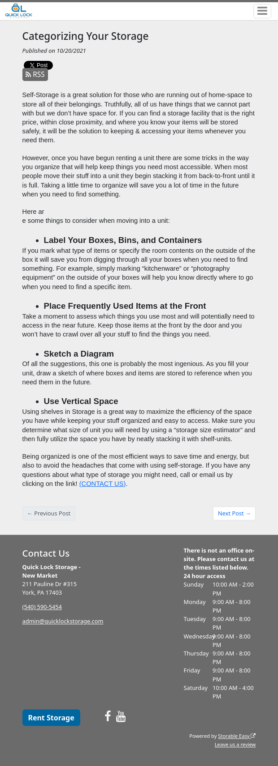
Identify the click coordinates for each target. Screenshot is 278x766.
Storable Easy (237, 735)
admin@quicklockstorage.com (63, 621)
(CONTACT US (101, 483)
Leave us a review (235, 744)
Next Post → (234, 513)
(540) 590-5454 (42, 607)
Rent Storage (51, 718)
